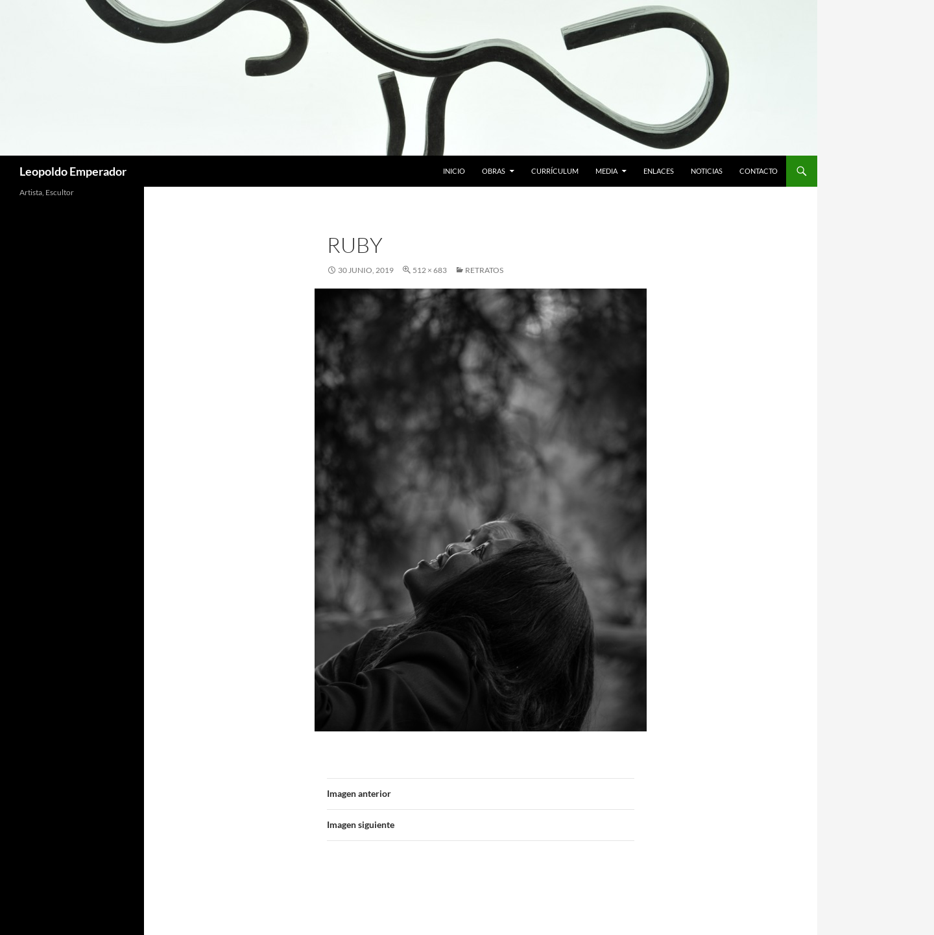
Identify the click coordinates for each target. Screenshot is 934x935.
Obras (493, 171)
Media (606, 171)
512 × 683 (430, 270)
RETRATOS (484, 270)
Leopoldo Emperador (72, 171)
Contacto (758, 171)
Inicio (454, 171)
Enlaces (658, 171)
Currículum (555, 171)
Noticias (707, 171)
